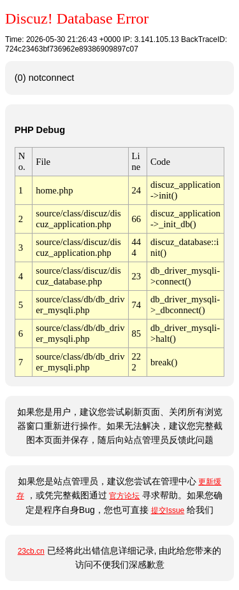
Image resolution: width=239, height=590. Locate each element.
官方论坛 (124, 495)
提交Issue (168, 510)
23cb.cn (31, 551)
